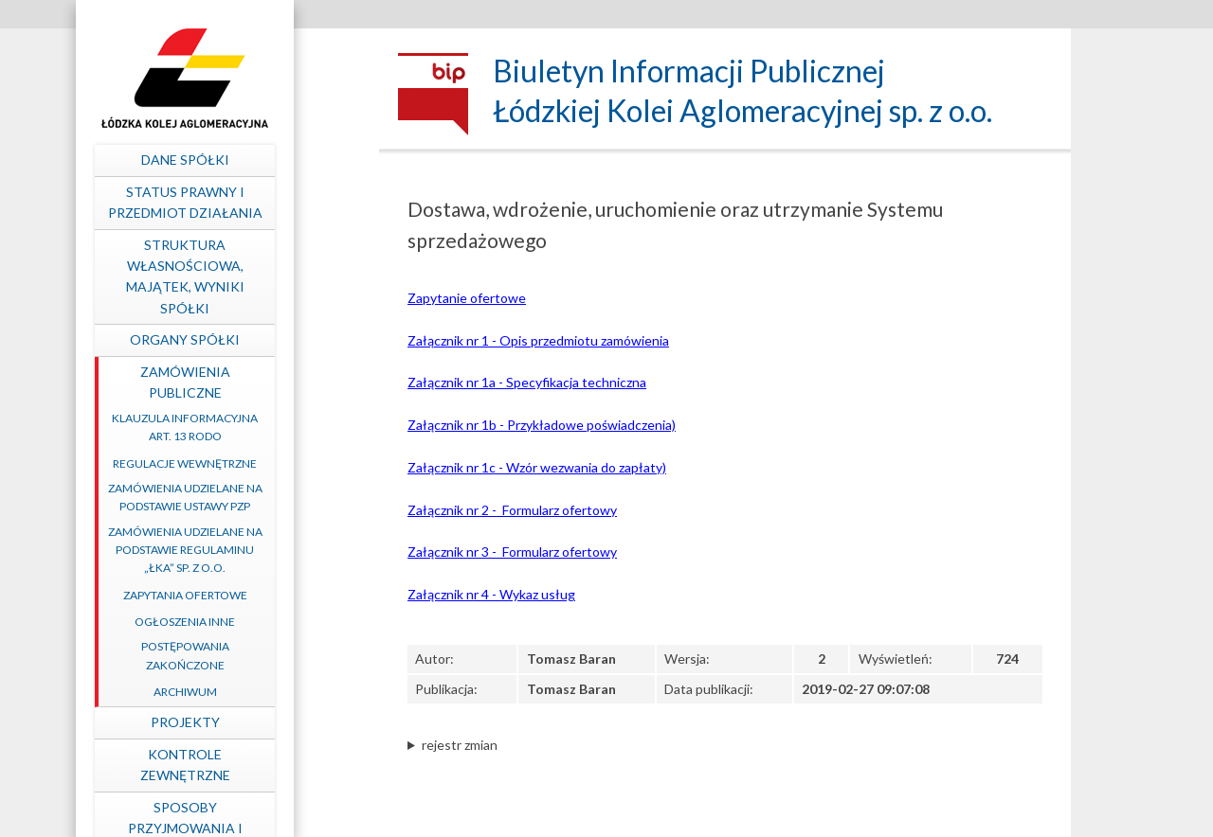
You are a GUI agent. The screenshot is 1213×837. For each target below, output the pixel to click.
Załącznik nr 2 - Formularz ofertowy (512, 510)
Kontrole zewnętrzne (261, 764)
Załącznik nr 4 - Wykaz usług (491, 594)
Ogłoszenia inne (260, 621)
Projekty (261, 722)
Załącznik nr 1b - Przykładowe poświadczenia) (541, 425)
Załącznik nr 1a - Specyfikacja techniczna (526, 382)
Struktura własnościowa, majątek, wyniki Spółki (261, 276)
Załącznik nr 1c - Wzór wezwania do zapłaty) (536, 467)
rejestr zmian (460, 745)
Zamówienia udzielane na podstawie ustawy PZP (261, 497)
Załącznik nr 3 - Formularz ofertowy (512, 551)
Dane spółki (261, 159)
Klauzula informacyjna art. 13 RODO (261, 427)
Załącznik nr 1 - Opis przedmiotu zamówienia (538, 340)
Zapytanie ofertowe (466, 298)
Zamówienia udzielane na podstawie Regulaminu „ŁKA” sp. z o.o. (261, 550)
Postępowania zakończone (261, 655)
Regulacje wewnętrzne (261, 463)
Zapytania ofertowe (261, 595)
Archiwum (261, 692)
